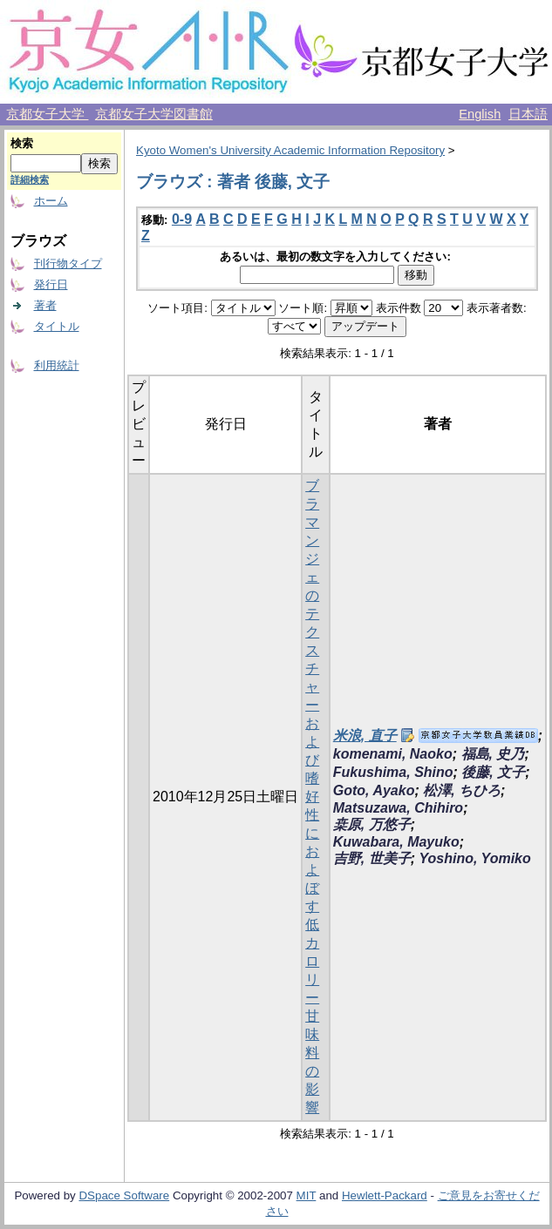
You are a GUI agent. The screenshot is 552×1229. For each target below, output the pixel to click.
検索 (21, 143)
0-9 (182, 219)
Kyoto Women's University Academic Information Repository (290, 150)
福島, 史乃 (493, 753)
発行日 (51, 284)
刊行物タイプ (68, 263)
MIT (306, 1195)
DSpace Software (123, 1195)
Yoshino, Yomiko (474, 858)
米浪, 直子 (365, 735)
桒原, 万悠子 (372, 824)
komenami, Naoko (393, 753)
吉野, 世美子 (372, 858)
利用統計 (56, 365)
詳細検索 (29, 179)
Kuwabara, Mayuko (396, 841)
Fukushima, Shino (393, 772)
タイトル (56, 326)
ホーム (51, 200)
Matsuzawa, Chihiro (398, 807)
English (480, 114)
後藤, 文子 (493, 772)
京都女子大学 (47, 114)
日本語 (528, 114)
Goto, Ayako (374, 790)
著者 (45, 305)
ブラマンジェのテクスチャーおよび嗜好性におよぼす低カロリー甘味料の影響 (312, 796)
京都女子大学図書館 (154, 114)
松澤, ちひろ (462, 790)
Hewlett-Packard (384, 1195)
